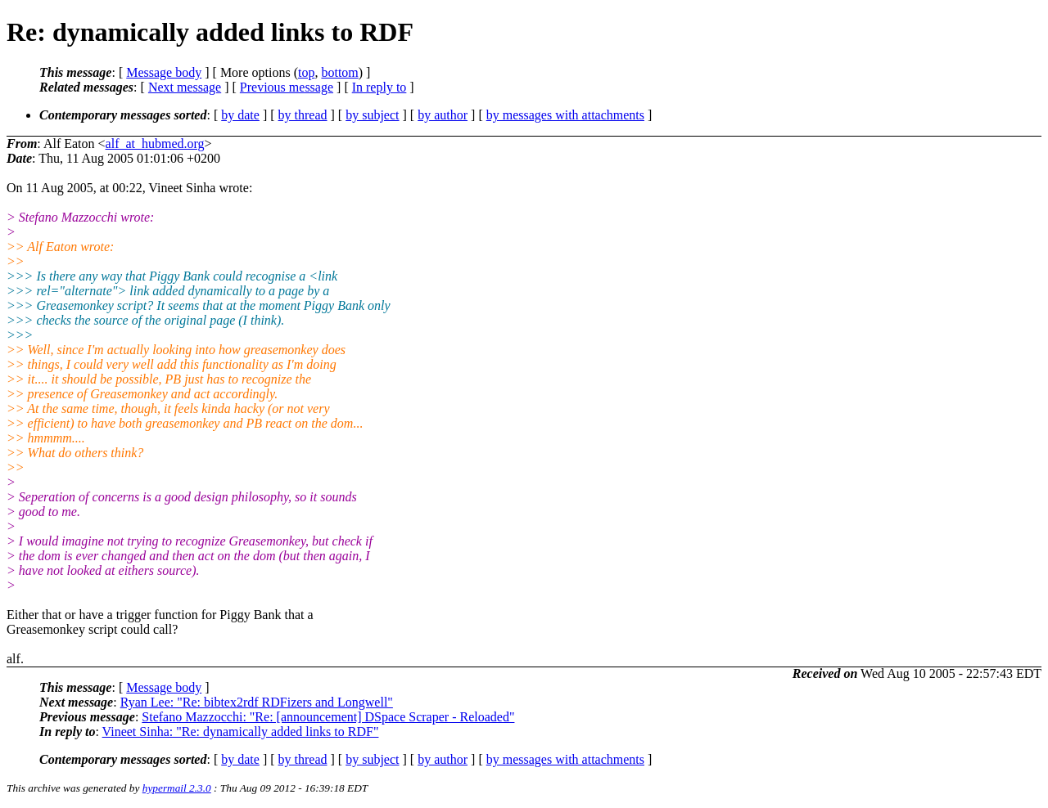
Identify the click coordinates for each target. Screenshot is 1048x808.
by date (240, 115)
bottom (339, 72)
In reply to (379, 87)
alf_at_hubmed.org (155, 143)
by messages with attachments (565, 115)
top (306, 72)
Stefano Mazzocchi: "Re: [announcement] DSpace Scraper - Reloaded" (328, 717)
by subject (372, 115)
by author (443, 115)
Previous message (286, 87)
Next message (184, 87)
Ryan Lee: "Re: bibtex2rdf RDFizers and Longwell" (256, 702)
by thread (303, 115)
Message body (163, 72)
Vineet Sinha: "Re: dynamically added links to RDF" (240, 731)
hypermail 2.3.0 (176, 788)
